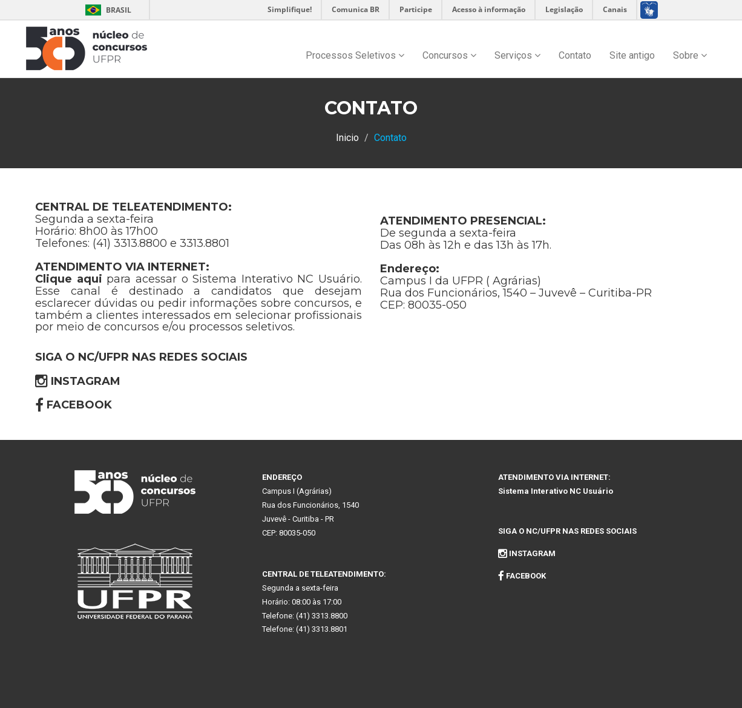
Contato (575, 55)
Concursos (449, 55)
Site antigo (632, 55)
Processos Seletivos (355, 55)
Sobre (690, 55)
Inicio (347, 137)
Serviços (517, 55)
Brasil (106, 10)
